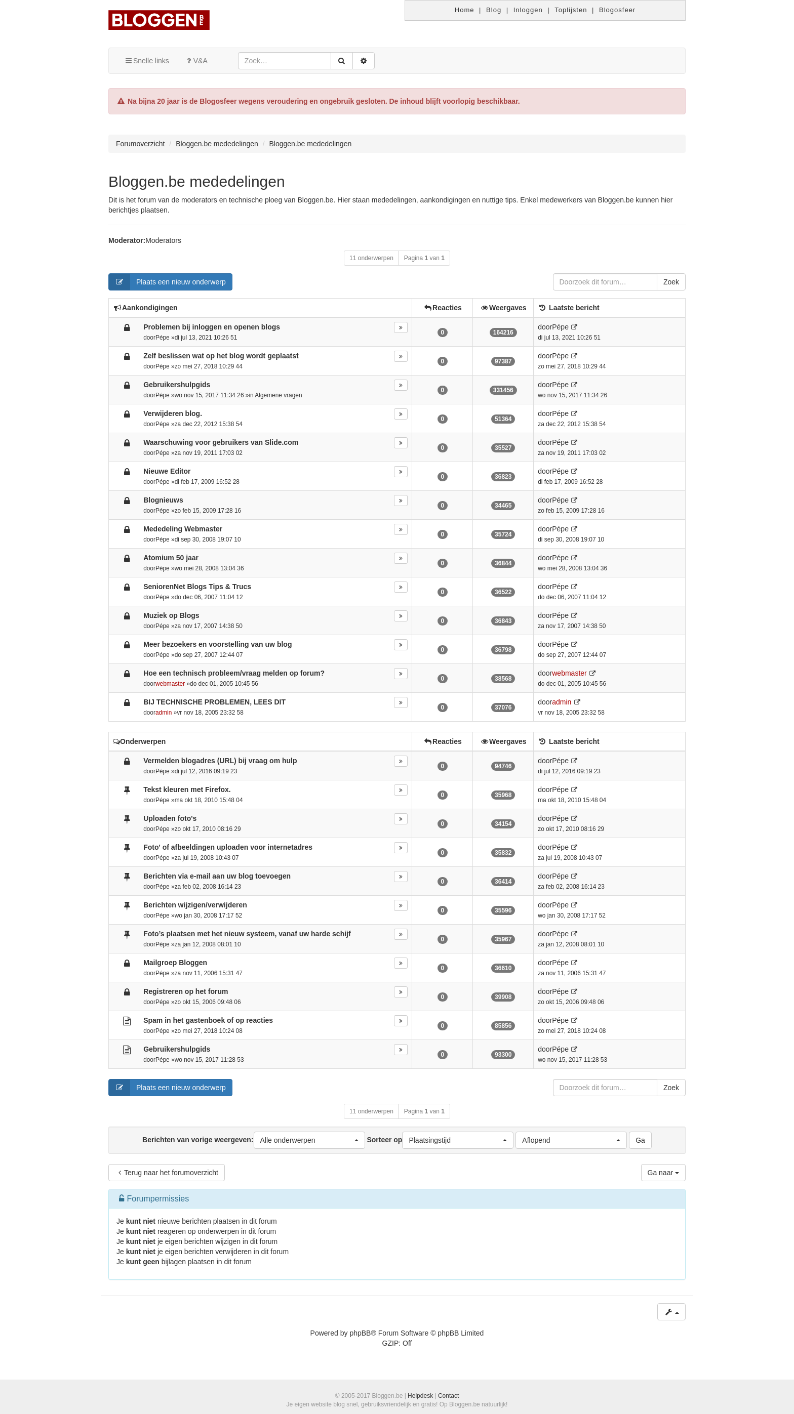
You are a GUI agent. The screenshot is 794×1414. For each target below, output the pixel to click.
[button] (309, 1140)
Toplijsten (570, 10)
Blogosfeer (617, 10)
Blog (493, 10)
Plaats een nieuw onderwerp (167, 282)
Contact (448, 1395)
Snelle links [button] (146, 61)
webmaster (170, 683)
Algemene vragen (278, 395)
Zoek (671, 282)
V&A (196, 61)
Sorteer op (440, 1140)
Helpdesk (420, 1395)
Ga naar (663, 1173)
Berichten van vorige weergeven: (253, 1140)
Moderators (163, 240)
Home (464, 10)
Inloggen (528, 10)
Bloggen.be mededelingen (196, 181)
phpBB (360, 1333)
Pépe (162, 337)
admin (163, 712)
